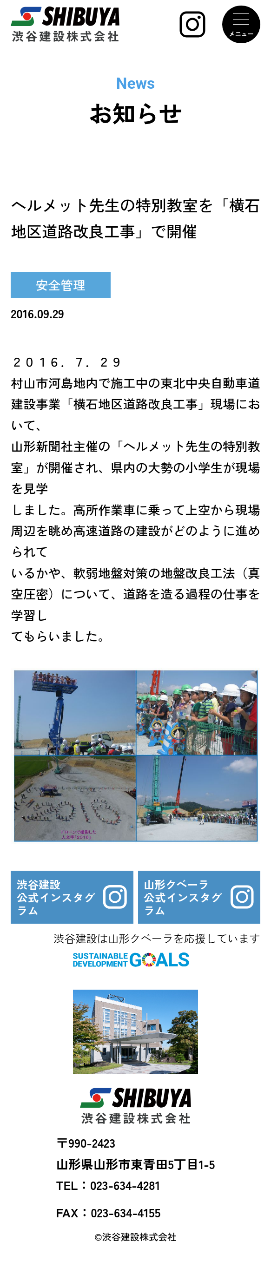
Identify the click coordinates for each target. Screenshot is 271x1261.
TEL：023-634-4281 (108, 1185)
